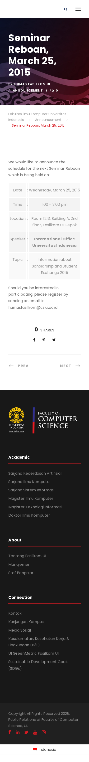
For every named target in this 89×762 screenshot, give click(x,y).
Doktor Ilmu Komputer (29, 515)
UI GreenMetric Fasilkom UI (33, 653)
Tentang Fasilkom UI (27, 556)
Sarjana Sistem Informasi (31, 490)
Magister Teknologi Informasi (35, 507)
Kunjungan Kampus (26, 621)
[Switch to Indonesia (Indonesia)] (44, 750)
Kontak (15, 613)
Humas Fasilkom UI (32, 84)
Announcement (28, 90)
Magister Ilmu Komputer (30, 498)
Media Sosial (19, 630)
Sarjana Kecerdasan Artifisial (34, 473)
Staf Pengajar (20, 573)
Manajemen (19, 564)
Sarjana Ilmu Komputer (29, 481)
